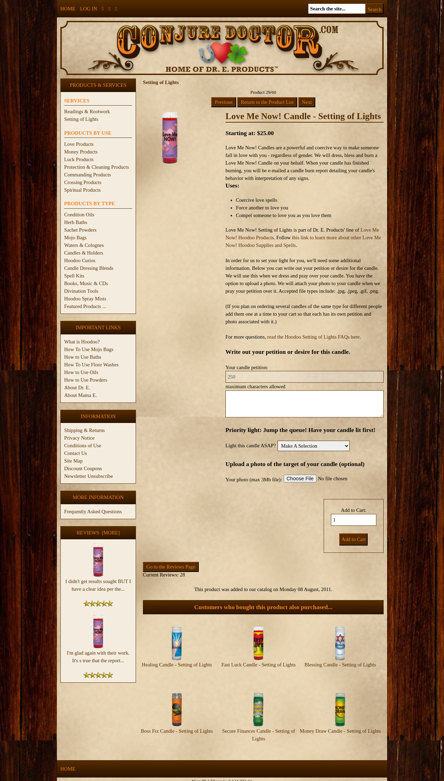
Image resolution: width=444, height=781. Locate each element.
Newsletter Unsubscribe (88, 476)
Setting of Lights (81, 119)
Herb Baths (75, 222)
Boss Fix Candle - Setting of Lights (177, 725)
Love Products (79, 144)
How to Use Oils (81, 372)
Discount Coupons (83, 468)
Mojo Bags (75, 237)
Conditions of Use (82, 445)
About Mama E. (80, 395)
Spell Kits (74, 276)
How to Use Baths (82, 357)
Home (67, 8)
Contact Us (75, 453)
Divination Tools (81, 291)
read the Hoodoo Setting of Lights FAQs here (313, 337)
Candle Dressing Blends (88, 268)
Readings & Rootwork (87, 111)
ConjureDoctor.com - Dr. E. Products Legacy (179, 777)
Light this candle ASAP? (250, 445)
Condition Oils (79, 214)
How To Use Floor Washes (91, 364)
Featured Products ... (85, 306)
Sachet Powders (80, 230)
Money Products (80, 152)
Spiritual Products (82, 190)
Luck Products (79, 159)
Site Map (73, 461)
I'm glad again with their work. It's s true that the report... (98, 654)
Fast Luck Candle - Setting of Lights (258, 664)
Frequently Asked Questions (93, 511)
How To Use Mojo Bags (88, 349)
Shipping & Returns (84, 430)
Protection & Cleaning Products (96, 167)
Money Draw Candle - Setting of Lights (340, 725)
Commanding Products (87, 174)
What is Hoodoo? (82, 341)
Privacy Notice (79, 438)
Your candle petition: (246, 367)
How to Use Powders (85, 380)
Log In (88, 8)
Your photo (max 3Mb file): (253, 479)
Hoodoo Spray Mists (85, 298)
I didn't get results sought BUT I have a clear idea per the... (98, 582)
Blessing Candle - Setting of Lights (340, 664)
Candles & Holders (83, 253)
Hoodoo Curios (79, 260)
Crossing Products (82, 182)
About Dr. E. (77, 387)
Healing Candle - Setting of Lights (177, 664)
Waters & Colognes (84, 245)
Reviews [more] (98, 532)
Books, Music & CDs (86, 283)
